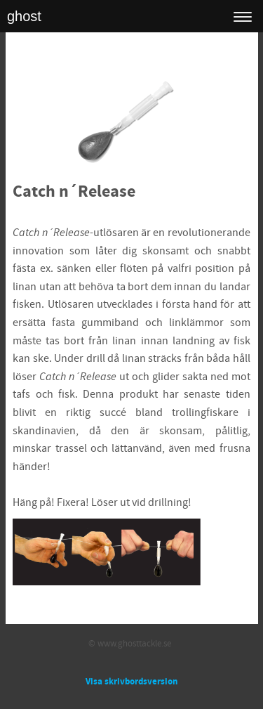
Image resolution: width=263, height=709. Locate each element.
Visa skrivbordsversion (131, 681)
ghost (24, 16)
